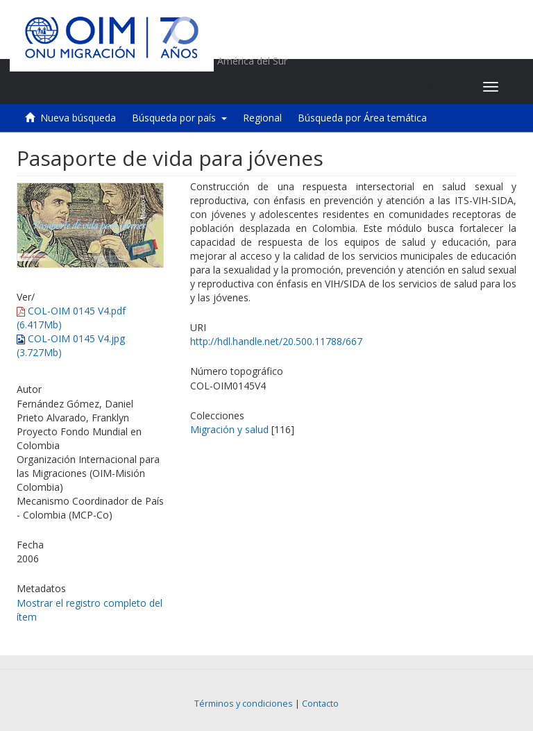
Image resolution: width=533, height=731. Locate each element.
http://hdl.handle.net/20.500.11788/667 (276, 341)
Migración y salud (229, 429)
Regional (262, 117)
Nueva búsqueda (78, 117)
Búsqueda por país (179, 117)
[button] (385, 86)
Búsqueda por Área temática (362, 117)
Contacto (320, 703)
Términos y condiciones (243, 703)
